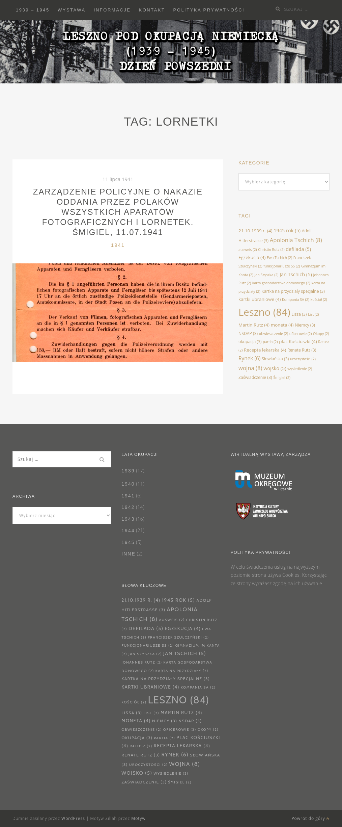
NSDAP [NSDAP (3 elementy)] (248, 333)
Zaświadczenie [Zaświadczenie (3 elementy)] (255, 377)
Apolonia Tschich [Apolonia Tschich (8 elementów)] (296, 240)
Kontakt (152, 9)
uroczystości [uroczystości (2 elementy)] (303, 359)
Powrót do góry (310, 818)
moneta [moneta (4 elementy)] (282, 325)
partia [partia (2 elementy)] (270, 341)
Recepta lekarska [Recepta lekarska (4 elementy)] (265, 350)
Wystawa (72, 9)
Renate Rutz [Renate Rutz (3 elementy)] (301, 350)
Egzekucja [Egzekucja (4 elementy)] (252, 257)
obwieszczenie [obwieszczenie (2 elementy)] (273, 333)
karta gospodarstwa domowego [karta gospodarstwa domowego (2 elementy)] (281, 283)
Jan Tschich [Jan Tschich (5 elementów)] (296, 274)
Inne (128, 554)
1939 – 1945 (33, 9)
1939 (128, 470)
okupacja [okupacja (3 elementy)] (250, 341)
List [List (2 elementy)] (313, 314)
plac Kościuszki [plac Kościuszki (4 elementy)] (298, 341)
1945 (128, 542)
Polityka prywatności (209, 9)
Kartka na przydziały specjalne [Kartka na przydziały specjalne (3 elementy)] (293, 291)
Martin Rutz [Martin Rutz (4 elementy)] (253, 325)
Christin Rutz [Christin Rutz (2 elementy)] (271, 249)
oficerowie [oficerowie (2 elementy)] (300, 333)
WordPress (73, 818)
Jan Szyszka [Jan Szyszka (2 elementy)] (267, 275)
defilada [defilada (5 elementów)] (298, 248)
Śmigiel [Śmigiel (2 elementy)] (281, 377)
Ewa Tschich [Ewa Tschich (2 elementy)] (279, 257)
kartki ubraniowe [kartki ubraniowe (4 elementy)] (259, 299)
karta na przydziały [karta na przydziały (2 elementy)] (181, 671)
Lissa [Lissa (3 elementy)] (299, 314)
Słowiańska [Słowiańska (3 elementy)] (275, 359)
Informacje (112, 9)
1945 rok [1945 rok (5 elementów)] (287, 230)
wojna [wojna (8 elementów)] (250, 368)
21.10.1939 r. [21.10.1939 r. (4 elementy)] (255, 231)
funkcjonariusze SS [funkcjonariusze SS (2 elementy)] (281, 266)
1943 (128, 519)
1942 (128, 507)
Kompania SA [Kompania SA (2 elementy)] (295, 299)
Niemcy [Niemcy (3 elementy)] (305, 325)
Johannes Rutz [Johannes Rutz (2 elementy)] (141, 662)
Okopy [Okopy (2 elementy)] (321, 333)
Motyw (138, 818)
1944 (128, 530)
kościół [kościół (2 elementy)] (319, 299)
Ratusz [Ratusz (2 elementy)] (141, 746)
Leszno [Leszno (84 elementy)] (264, 312)
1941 (118, 245)
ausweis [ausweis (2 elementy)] (247, 249)
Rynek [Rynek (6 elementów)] (249, 358)
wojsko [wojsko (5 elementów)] (274, 368)
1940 (128, 484)
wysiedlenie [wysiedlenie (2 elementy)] (299, 368)
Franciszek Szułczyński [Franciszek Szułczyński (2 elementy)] (178, 637)
